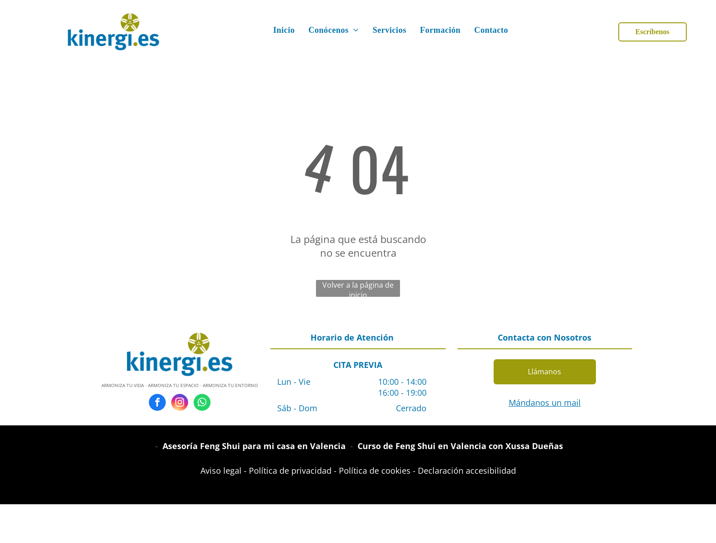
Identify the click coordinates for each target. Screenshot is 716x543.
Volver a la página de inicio (358, 288)
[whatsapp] (202, 403)
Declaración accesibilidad (467, 470)
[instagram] (179, 403)
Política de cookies (375, 470)
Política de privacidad (290, 470)
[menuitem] (283, 30)
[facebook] (157, 403)
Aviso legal (221, 470)
